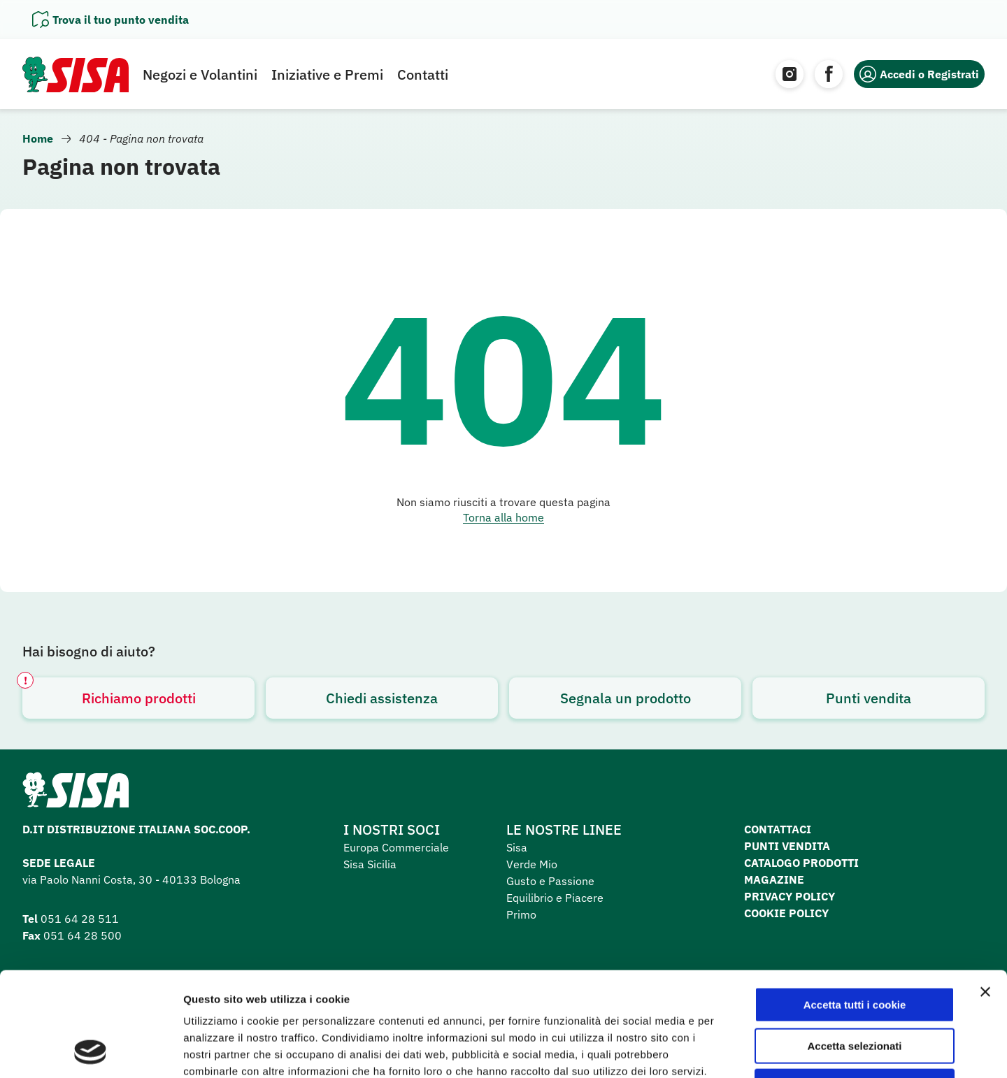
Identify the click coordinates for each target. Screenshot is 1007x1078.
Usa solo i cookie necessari (854, 989)
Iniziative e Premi (327, 74)
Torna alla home (503, 517)
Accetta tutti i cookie (855, 907)
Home (37, 138)
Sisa (516, 847)
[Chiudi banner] (985, 894)
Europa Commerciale (396, 847)
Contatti (422, 74)
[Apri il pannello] (110, 19)
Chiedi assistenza (382, 698)
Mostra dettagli (735, 1050)
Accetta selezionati (854, 948)
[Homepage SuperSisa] (75, 794)
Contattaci (777, 829)
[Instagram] (790, 74)
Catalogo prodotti (801, 863)
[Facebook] (829, 74)
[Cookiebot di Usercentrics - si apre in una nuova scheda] (90, 1050)
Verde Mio (531, 864)
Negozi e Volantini (200, 74)
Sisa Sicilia (370, 864)
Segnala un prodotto (625, 698)
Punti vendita (868, 698)
